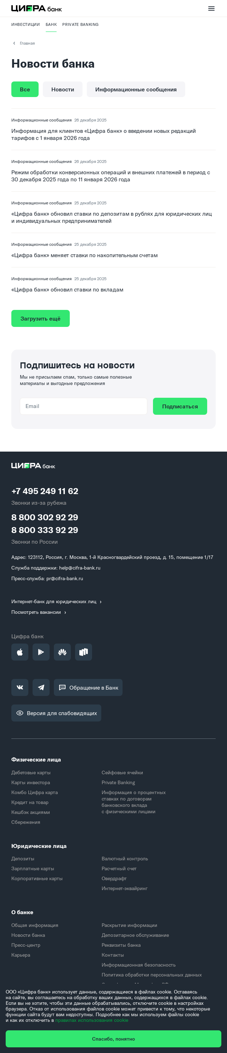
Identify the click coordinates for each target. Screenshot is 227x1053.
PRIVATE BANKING (80, 24)
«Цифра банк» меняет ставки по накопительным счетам (84, 255)
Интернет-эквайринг (125, 888)
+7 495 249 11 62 (44, 491)
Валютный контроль (125, 858)
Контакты (113, 955)
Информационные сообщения (136, 89)
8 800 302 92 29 (44, 517)
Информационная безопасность (139, 965)
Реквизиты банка (121, 945)
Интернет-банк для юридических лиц (57, 602)
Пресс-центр (25, 945)
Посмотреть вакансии (39, 612)
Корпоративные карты (37, 878)
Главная (23, 43)
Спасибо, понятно (113, 1039)
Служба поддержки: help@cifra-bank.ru (56, 568)
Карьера (20, 955)
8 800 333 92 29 (44, 530)
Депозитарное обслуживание (135, 935)
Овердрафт (114, 878)
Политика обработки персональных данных (152, 975)
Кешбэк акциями (30, 812)
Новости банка (28, 935)
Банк (51, 24)
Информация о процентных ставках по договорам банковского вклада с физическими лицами (134, 802)
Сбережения (25, 822)
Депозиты (22, 858)
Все (25, 89)
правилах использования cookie (91, 1020)
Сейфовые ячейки (122, 772)
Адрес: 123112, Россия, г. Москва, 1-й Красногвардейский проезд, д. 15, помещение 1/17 (112, 557)
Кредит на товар (30, 802)
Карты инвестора (30, 782)
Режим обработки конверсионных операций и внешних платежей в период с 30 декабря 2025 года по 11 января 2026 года (110, 176)
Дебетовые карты (31, 772)
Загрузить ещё (41, 318)
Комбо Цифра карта (34, 792)
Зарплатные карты (32, 868)
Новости (62, 89)
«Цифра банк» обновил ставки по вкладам (67, 289)
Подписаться (180, 406)
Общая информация (34, 925)
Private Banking (118, 782)
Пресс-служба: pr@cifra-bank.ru (47, 578)
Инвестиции (25, 24)
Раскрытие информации (129, 925)
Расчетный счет (119, 868)
